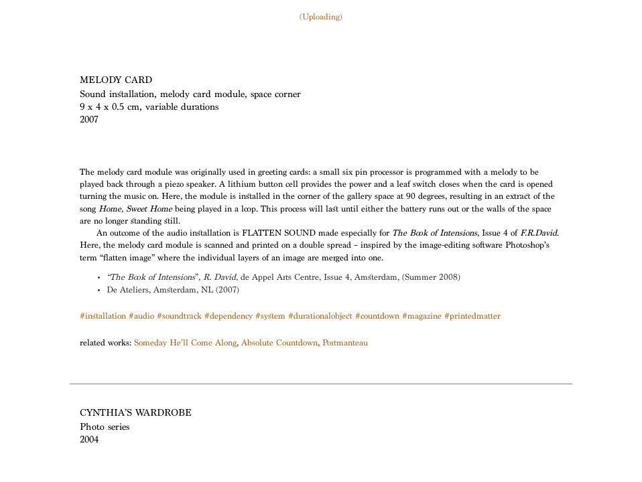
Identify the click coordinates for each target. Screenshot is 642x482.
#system (270, 317)
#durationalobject (320, 317)
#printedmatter (472, 317)
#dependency (228, 317)
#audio (141, 317)
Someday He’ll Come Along (185, 343)
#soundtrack (179, 317)
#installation (103, 317)
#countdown (377, 317)
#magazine (422, 317)
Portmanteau (345, 343)
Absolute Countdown (279, 343)
